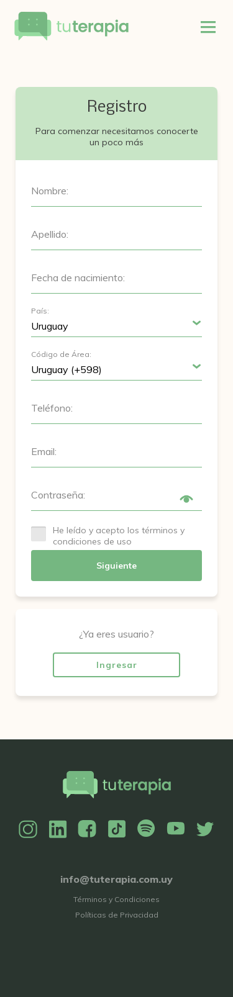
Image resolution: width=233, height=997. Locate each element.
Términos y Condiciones (116, 899)
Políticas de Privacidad (116, 914)
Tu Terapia (71, 26)
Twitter (205, 829)
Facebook (87, 829)
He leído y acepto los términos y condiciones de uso (119, 536)
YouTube (175, 829)
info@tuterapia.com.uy (116, 879)
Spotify (146, 829)
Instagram (28, 829)
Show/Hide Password (186, 499)
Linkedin (57, 829)
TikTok (116, 829)
